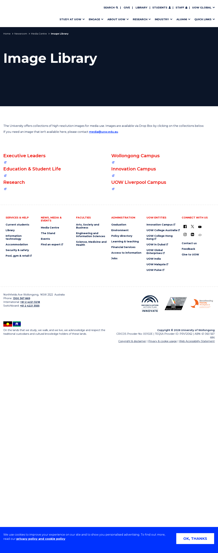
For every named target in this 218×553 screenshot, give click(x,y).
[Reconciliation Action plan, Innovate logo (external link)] (150, 510)
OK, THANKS (195, 538)
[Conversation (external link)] (200, 442)
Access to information (126, 459)
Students (159, 7)
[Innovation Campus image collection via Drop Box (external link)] (163, 279)
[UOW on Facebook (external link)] (185, 433)
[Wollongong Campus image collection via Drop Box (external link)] (163, 197)
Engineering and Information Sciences (90, 442)
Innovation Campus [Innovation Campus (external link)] (160, 431)
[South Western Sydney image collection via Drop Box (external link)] (163, 361)
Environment (120, 437)
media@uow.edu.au (103, 132)
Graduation (118, 431)
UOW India (154, 465)
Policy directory (121, 442)
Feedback (188, 456)
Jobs (114, 465)
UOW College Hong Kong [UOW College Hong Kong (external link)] (160, 444)
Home (7, 33)
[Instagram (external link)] (185, 441)
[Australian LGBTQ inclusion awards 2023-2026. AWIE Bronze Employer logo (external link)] (176, 510)
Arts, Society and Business (87, 433)
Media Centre (39, 33)
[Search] (111, 7)
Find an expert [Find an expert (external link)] (50, 451)
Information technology (14, 444)
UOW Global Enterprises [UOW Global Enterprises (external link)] (155, 459)
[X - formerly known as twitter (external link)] (192, 433)
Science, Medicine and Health (91, 450)
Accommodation (17, 451)
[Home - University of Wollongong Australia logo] (13, 13)
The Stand (48, 440)
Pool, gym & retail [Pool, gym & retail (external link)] (17, 462)
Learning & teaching (125, 448)
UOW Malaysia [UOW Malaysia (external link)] (156, 471)
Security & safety (17, 457)
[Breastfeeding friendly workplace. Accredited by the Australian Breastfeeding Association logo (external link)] (202, 510)
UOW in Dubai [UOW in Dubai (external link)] (156, 451)
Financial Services (123, 454)
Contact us (189, 450)
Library (141, 7)
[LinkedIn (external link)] (192, 441)
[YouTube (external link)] (200, 434)
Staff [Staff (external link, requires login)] (180, 7)
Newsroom (20, 33)
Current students (17, 431)
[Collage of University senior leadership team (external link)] (55, 197)
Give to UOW (190, 461)
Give (127, 7)
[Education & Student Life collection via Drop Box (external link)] (55, 279)
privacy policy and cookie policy (40, 539)
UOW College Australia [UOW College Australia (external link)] (162, 437)
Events (45, 445)
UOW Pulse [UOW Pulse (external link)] (154, 477)
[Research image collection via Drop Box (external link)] (55, 361)
